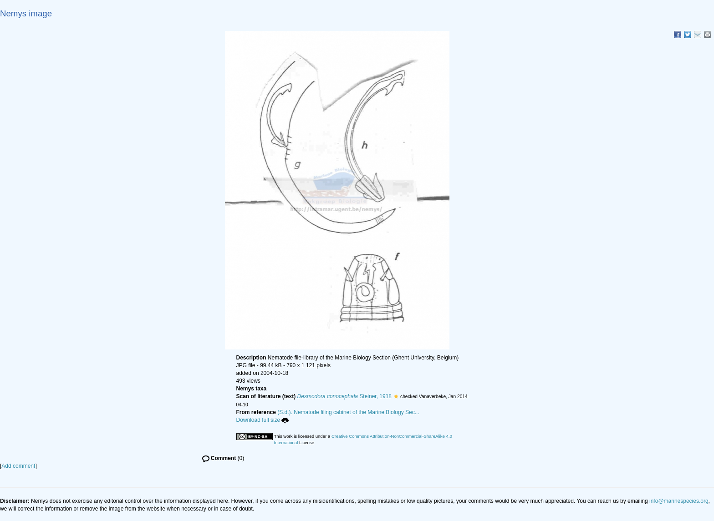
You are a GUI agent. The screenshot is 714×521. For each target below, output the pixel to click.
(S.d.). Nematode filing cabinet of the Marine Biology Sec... (348, 412)
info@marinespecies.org (679, 501)
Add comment (18, 466)
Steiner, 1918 (344, 396)
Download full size (262, 420)
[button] (396, 396)
